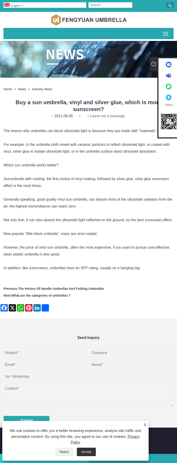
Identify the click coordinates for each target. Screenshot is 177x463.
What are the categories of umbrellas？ (41, 295)
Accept (86, 452)
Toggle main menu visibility (166, 33)
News (22, 89)
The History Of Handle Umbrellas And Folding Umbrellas (61, 288)
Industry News (42, 89)
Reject (64, 452)
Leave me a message (107, 116)
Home (7, 89)
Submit (26, 420)
